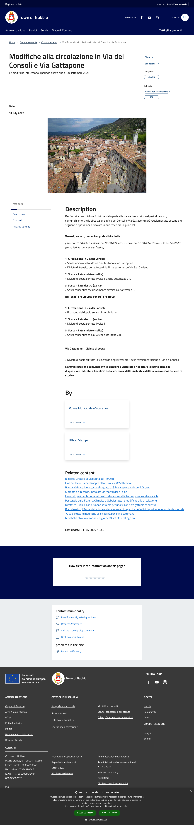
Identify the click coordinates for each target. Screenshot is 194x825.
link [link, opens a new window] (127, 806)
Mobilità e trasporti (108, 706)
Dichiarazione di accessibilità (113, 783)
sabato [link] (80, 236)
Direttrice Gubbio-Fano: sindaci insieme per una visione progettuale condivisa (110, 505)
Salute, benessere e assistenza (114, 712)
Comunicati (150, 712)
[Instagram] (156, 17)
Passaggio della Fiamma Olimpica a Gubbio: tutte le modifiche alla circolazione (111, 500)
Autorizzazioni (59, 713)
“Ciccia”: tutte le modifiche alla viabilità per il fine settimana (99, 514)
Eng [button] (161, 4)
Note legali (103, 778)
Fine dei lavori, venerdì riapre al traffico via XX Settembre (98, 483)
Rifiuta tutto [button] (109, 812)
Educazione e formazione (64, 727)
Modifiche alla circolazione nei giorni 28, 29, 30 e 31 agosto (100, 518)
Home (12, 42)
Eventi (147, 738)
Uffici (8, 717)
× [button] (190, 791)
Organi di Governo (14, 706)
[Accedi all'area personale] (177, 4)
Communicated (49, 42)
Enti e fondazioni (14, 723)
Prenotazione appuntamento (66, 756)
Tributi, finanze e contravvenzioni (115, 717)
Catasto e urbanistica (62, 720)
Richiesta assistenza (62, 773)
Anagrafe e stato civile (63, 706)
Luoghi (147, 733)
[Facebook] (140, 17)
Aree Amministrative (16, 712)
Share (150, 57)
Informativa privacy (108, 772)
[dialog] (97, 806)
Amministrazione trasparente (113, 756)
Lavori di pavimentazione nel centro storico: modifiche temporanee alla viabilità (111, 496)
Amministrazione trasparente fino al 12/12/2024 (117, 764)
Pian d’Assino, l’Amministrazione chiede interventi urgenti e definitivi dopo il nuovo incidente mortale (124, 509)
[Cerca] (185, 17)
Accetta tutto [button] (85, 812)
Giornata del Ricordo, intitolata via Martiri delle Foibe (96, 492)
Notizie (147, 706)
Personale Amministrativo (19, 734)
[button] (97, 819)
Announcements (28, 42)
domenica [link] (92, 236)
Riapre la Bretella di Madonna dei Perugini (89, 479)
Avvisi (147, 717)
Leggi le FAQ (58, 768)
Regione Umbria (13, 4)
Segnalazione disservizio (64, 762)
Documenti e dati (14, 740)
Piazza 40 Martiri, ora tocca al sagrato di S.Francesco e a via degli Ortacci (107, 487)
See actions (152, 64)
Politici (8, 729)
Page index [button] (18, 204)
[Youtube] (148, 17)
